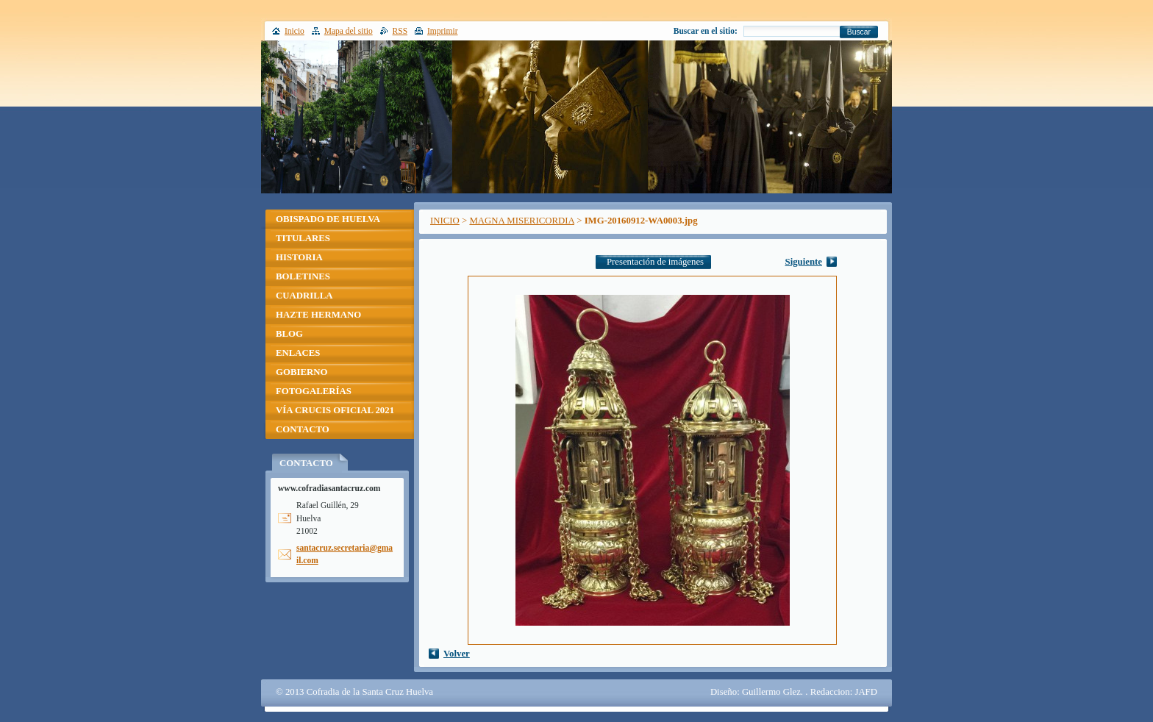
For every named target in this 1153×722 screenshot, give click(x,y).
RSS (400, 30)
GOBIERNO (301, 372)
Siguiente (803, 262)
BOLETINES (303, 276)
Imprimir (442, 30)
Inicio (294, 30)
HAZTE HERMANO (318, 315)
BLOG (289, 334)
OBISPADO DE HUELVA (328, 219)
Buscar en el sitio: (706, 30)
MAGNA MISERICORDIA (521, 220)
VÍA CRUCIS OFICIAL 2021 (335, 410)
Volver (456, 653)
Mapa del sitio (348, 30)
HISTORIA (299, 257)
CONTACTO (302, 429)
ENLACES (298, 353)
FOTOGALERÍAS (313, 391)
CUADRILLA (304, 295)
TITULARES (303, 238)
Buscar (859, 32)
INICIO (445, 220)
